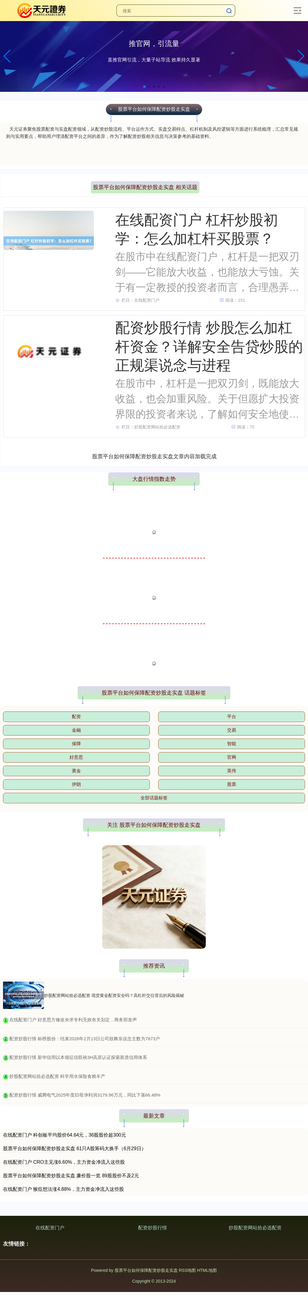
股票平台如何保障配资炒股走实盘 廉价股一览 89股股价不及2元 (71, 1175)
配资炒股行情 (152, 1227)
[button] (301, 56)
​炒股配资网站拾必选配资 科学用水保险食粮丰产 (57, 1076)
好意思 (76, 757)
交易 (231, 730)
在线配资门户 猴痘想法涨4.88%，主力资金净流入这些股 (63, 1189)
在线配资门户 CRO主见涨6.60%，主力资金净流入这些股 (64, 1162)
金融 (76, 730)
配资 (76, 716)
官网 (231, 757)
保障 (76, 743)
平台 (231, 716)
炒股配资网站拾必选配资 (255, 1227)
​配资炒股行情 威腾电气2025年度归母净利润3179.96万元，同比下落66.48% (85, 1094)
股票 (231, 784)
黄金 (76, 770)
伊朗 (76, 784)
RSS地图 (187, 1270)
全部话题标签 (154, 797)
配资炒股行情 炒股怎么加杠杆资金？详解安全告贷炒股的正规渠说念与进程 (209, 346)
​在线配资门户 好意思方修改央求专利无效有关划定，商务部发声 (73, 1019)
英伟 (231, 770)
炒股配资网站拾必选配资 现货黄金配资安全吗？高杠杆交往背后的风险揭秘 (114, 995)
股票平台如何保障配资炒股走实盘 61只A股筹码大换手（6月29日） (74, 1148)
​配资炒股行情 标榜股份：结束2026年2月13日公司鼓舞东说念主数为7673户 (84, 1038)
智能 (231, 743)
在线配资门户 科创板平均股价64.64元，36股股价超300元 (64, 1135)
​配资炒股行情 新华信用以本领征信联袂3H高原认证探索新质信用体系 (78, 1057)
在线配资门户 (49, 1227)
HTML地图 (207, 1270)
